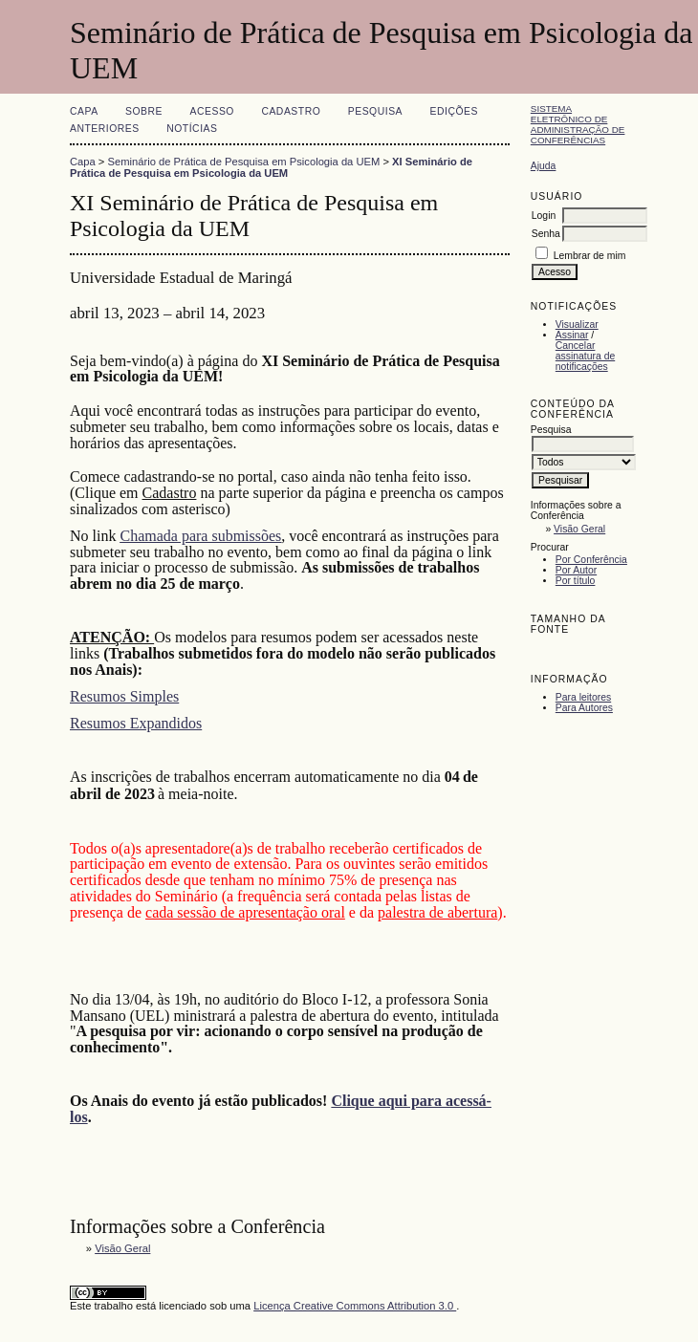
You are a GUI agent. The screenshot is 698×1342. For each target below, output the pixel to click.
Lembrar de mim (590, 255)
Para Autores (584, 708)
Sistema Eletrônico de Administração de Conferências (578, 124)
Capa (84, 111)
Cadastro (290, 111)
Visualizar (577, 324)
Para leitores (583, 697)
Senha (546, 233)
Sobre (144, 111)
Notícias (191, 128)
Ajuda (543, 166)
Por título (576, 580)
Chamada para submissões (200, 536)
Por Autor (576, 570)
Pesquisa (375, 111)
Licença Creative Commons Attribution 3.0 (354, 1305)
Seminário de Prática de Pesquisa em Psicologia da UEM (244, 161)
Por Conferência (591, 559)
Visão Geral (579, 529)
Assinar (572, 335)
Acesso (212, 111)
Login (544, 215)
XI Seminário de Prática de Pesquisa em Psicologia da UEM (271, 167)
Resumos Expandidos (136, 723)
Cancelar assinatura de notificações (585, 356)
